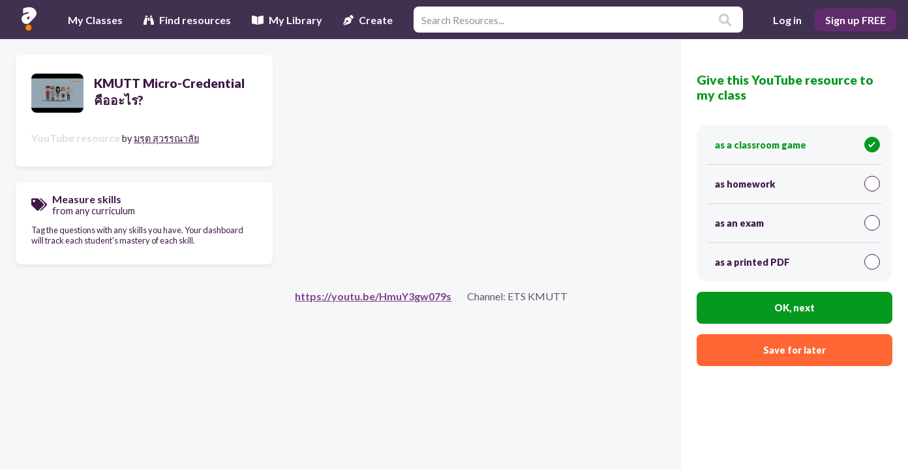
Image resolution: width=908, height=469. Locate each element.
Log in (787, 20)
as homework (797, 184)
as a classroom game (797, 144)
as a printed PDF (797, 262)
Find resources (187, 20)
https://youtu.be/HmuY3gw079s (373, 296)
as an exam (797, 223)
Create (368, 20)
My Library (287, 20)
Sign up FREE (855, 20)
